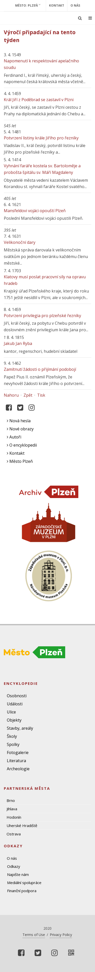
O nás (75, 5)
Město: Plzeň (28, 5)
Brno (11, 800)
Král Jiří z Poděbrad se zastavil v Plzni (39, 99)
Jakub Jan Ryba (18, 343)
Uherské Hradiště (22, 825)
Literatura (16, 760)
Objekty (14, 720)
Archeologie (18, 769)
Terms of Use (33, 934)
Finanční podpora (21, 890)
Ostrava (14, 833)
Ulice (11, 712)
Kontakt (56, 5)
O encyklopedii (22, 445)
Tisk (41, 395)
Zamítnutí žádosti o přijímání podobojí (40, 369)
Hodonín (14, 817)
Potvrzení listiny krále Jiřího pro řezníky (41, 138)
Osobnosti (17, 696)
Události (14, 704)
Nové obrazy (20, 429)
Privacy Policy (61, 934)
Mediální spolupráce (24, 882)
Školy (12, 736)
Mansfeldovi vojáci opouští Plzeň (35, 210)
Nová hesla (19, 421)
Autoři (14, 437)
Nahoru (11, 395)
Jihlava (12, 808)
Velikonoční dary (19, 242)
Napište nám (18, 874)
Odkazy (13, 866)
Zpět (27, 395)
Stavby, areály (20, 728)
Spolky (13, 744)
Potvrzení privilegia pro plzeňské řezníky (42, 315)
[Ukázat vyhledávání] (80, 18)
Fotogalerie (18, 752)
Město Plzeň (20, 461)
